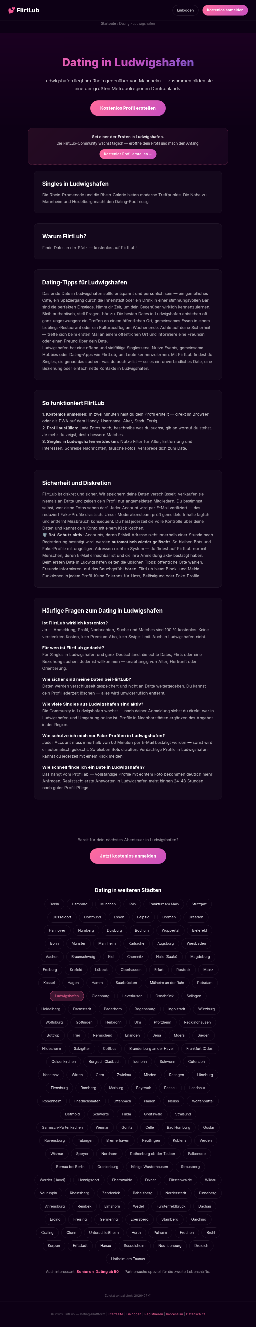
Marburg (116, 1088)
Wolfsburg (54, 1022)
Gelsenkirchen (64, 1061)
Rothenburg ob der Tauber (152, 1153)
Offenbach (122, 1101)
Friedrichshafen (87, 1101)
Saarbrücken (126, 982)
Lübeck (101, 969)
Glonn (71, 1232)
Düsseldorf (62, 917)
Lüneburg (205, 1075)
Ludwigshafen (67, 996)
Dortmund (92, 917)
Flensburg (59, 1088)
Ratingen (176, 1075)
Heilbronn (114, 1022)
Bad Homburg (178, 1127)
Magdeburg (200, 956)
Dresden (196, 917)
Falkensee (197, 1153)
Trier (76, 1035)
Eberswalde (122, 1180)
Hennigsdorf (88, 1180)
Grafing (47, 1232)
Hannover (57, 930)
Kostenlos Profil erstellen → (128, 154)
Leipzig (143, 917)
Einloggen (185, 10)
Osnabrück (165, 996)
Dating (124, 24)
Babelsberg (142, 1193)
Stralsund (183, 1114)
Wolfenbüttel (203, 1101)
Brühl (211, 1232)
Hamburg (80, 904)
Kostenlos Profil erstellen (128, 108)
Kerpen (54, 1245)
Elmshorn (112, 1206)
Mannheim (107, 943)
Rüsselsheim (135, 1245)
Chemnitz (135, 956)
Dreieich (201, 1245)
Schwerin (167, 1061)
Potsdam (204, 982)
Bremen (169, 917)
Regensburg (145, 1009)
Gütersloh (196, 1061)
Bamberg (88, 1088)
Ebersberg (139, 1219)
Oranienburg (108, 1167)
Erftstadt (80, 1245)
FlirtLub (23, 10)
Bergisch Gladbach (104, 1061)
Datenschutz (195, 1314)
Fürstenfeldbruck (171, 1206)
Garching (198, 1219)
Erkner (150, 1180)
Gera (100, 1075)
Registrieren (153, 1314)
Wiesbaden (196, 943)
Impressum (174, 1314)
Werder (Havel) (53, 1180)
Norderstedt (176, 1193)
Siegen (204, 1035)
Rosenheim (52, 1101)
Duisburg (114, 930)
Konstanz (51, 1075)
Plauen (149, 1101)
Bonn (54, 943)
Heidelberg (51, 1009)
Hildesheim (51, 1048)
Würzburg (206, 1009)
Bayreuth (143, 1088)
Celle (150, 1127)
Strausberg (190, 1167)
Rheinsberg (79, 1193)
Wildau (210, 1180)
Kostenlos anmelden (225, 10)
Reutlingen (151, 1140)
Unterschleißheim (104, 1232)
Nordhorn (109, 1153)
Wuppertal (170, 930)
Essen (119, 917)
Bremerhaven (117, 1140)
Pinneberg (207, 1193)
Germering (109, 1219)
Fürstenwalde (180, 1180)
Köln (132, 904)
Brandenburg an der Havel (152, 1048)
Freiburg (50, 969)
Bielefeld (199, 930)
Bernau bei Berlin (70, 1167)
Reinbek (85, 1206)
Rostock (183, 969)
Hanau (105, 1245)
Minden (150, 1075)
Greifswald (153, 1114)
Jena (157, 1035)
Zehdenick (111, 1193)
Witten (77, 1075)
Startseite (108, 24)
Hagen (73, 982)
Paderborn (113, 1009)
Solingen (194, 996)
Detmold (72, 1114)
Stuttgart (199, 904)
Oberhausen (131, 969)
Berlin (54, 904)
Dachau (204, 1206)
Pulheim (160, 1232)
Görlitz (127, 1127)
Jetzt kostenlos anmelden (128, 856)
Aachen (52, 956)
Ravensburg (54, 1140)
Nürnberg (86, 930)
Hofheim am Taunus (128, 1259)
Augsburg (166, 943)
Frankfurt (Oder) (200, 1048)
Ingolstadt (176, 1009)
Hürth (136, 1232)
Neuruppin (48, 1193)
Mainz (208, 969)
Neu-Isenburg (170, 1245)
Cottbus (109, 1048)
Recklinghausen (197, 1022)
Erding (55, 1219)
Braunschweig (83, 956)
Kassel (49, 982)
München (108, 904)
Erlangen (132, 1035)
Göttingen (84, 1022)
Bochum (142, 930)
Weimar (102, 1127)
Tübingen (86, 1140)
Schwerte (101, 1114)
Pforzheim (162, 1022)
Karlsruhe (136, 943)
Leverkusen (132, 996)
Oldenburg (101, 996)
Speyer (82, 1153)
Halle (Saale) (167, 956)
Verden (206, 1140)
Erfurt (159, 969)
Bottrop (53, 1035)
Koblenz (179, 1140)
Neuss (173, 1101)
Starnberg (170, 1219)
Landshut (197, 1088)
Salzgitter (82, 1048)
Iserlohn (140, 1061)
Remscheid (102, 1035)
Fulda (126, 1114)
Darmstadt (82, 1009)
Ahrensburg (55, 1206)
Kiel (111, 956)
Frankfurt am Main (164, 904)
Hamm (97, 982)
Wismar (56, 1153)
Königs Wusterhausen (149, 1167)
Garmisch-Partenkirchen (62, 1127)
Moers (179, 1035)
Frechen (187, 1232)
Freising (80, 1219)
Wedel (138, 1206)
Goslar (208, 1127)
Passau (170, 1088)
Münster (79, 943)
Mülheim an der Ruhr (167, 982)
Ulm (137, 1022)
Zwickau (124, 1075)
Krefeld (76, 969)
